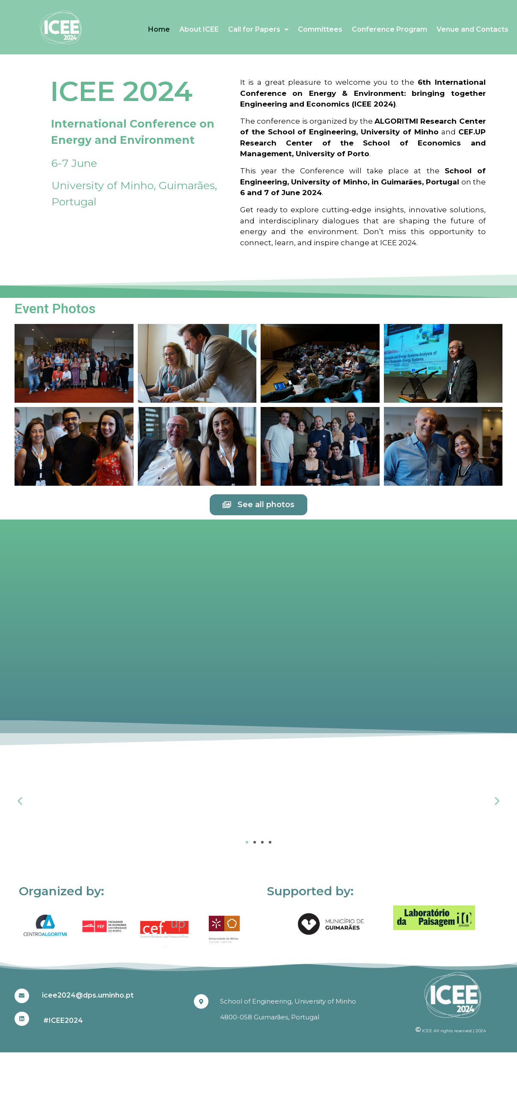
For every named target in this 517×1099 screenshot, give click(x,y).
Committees (320, 29)
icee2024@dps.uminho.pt (88, 995)
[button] (20, 801)
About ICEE (199, 29)
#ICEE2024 (63, 1020)
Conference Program (389, 29)
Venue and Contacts (472, 29)
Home (159, 29)
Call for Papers (258, 29)
